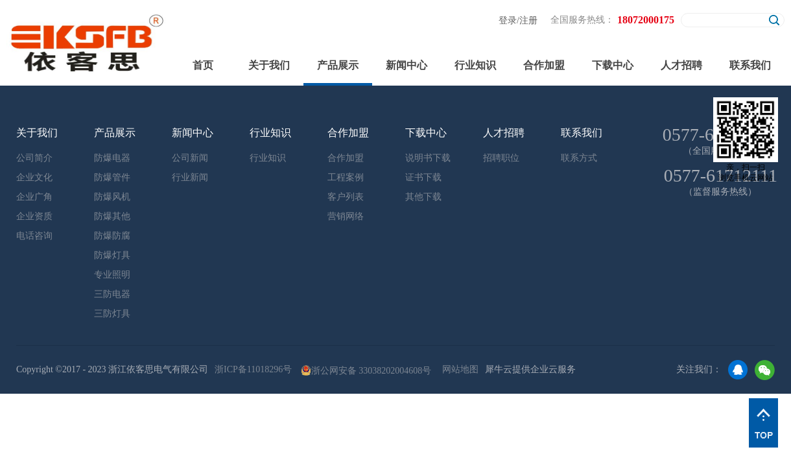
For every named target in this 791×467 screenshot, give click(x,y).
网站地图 (458, 369)
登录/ (509, 20)
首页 (203, 65)
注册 (528, 20)
